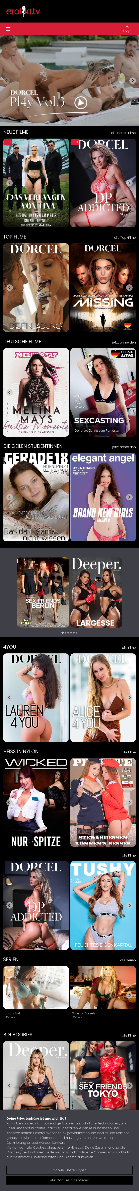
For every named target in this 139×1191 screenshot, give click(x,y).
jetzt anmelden (124, 342)
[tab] (62, 632)
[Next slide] (132, 80)
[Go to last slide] (9, 183)
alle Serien (128, 960)
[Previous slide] (6, 80)
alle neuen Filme (123, 133)
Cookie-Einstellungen (69, 1170)
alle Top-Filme (125, 237)
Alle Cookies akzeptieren (69, 1180)
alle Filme (129, 647)
